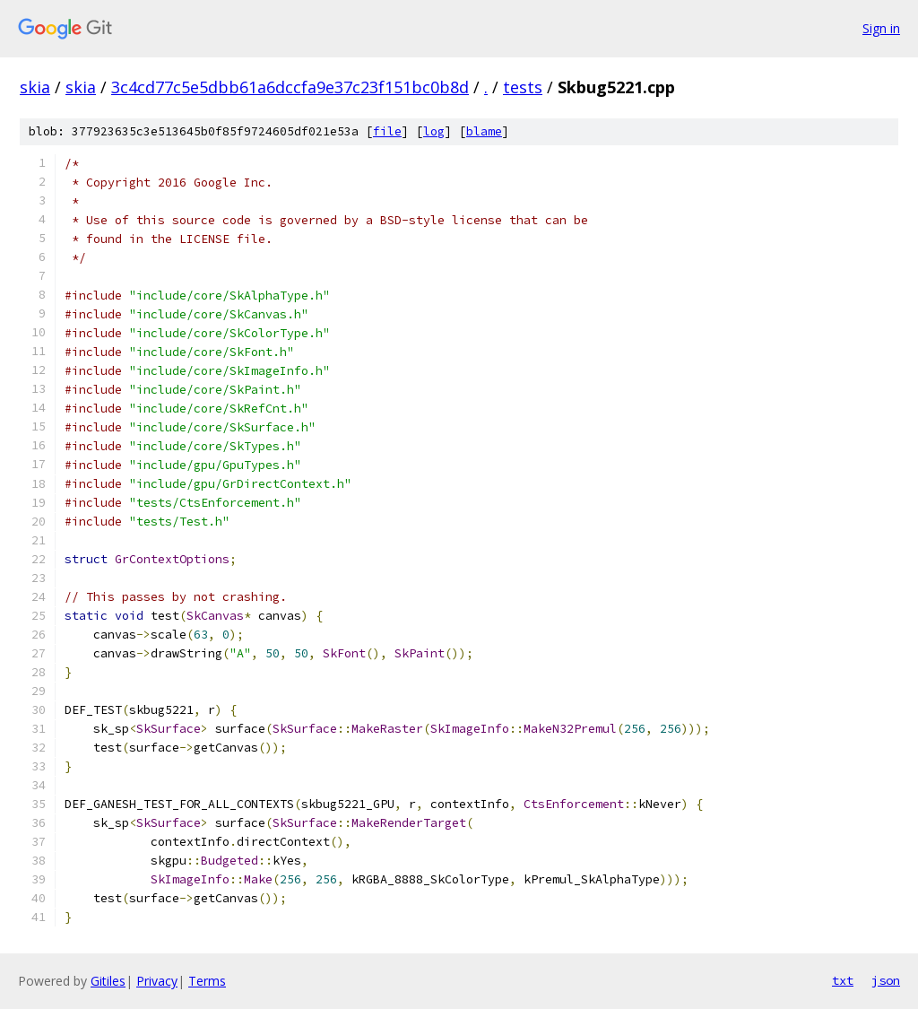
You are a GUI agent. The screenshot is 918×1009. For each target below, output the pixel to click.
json (885, 980)
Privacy (157, 980)
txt (842, 980)
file (387, 131)
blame (484, 131)
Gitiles (108, 980)
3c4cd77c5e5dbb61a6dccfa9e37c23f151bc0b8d (290, 87)
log (434, 131)
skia (35, 87)
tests (522, 87)
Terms (207, 980)
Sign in (881, 28)
